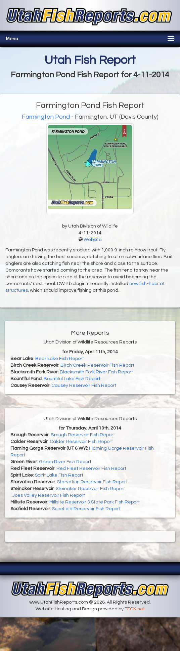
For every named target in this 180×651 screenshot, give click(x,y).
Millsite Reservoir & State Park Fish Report (94, 502)
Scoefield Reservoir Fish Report (86, 508)
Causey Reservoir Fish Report (83, 385)
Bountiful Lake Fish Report (72, 378)
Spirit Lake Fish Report (59, 475)
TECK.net (135, 609)
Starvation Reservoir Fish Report (92, 482)
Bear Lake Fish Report (59, 358)
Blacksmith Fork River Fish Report (96, 372)
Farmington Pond (46, 117)
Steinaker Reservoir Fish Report (90, 488)
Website (93, 239)
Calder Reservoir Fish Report (81, 441)
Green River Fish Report (65, 461)
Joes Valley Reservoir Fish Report (48, 495)
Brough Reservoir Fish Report (83, 435)
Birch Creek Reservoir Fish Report (97, 365)
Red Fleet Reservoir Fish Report (91, 468)
